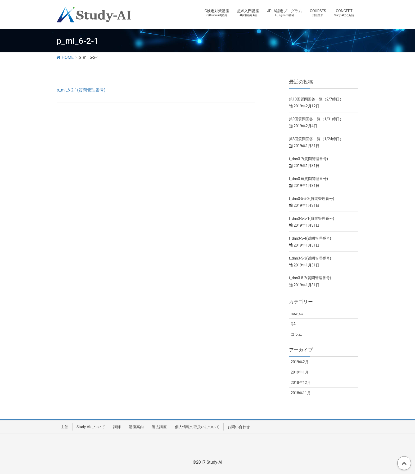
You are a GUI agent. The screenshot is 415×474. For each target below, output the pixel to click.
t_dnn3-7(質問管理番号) (308, 159)
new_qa (297, 313)
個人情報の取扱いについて (197, 427)
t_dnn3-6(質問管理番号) (308, 179)
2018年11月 (301, 393)
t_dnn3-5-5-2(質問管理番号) (311, 198)
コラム (296, 334)
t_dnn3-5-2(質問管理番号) (310, 278)
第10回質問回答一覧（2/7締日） (316, 99)
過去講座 (159, 427)
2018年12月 (301, 382)
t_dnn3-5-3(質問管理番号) (310, 258)
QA (293, 324)
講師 (117, 427)
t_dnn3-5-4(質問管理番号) (310, 238)
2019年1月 (300, 372)
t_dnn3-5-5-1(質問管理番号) (311, 218)
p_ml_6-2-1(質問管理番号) (81, 90)
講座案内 (136, 427)
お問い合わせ (239, 427)
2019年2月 (300, 362)
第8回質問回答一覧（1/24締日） (316, 139)
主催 (64, 427)
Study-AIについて (90, 427)
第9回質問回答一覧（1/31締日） (316, 119)
